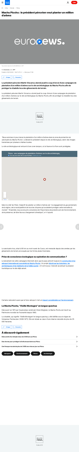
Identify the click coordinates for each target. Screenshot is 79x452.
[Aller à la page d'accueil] (7, 2)
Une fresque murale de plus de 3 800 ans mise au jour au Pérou (23, 346)
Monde (12, 8)
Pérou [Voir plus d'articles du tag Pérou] (35, 353)
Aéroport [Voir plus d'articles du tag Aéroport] (7, 353)
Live (74, 2)
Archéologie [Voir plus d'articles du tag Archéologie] (48, 353)
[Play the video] (39, 41)
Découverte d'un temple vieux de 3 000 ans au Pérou (19, 337)
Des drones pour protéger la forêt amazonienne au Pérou (21, 341)
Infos (6, 8)
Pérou (18, 8)
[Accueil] (2, 8)
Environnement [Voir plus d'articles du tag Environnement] (22, 353)
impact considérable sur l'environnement (57, 300)
